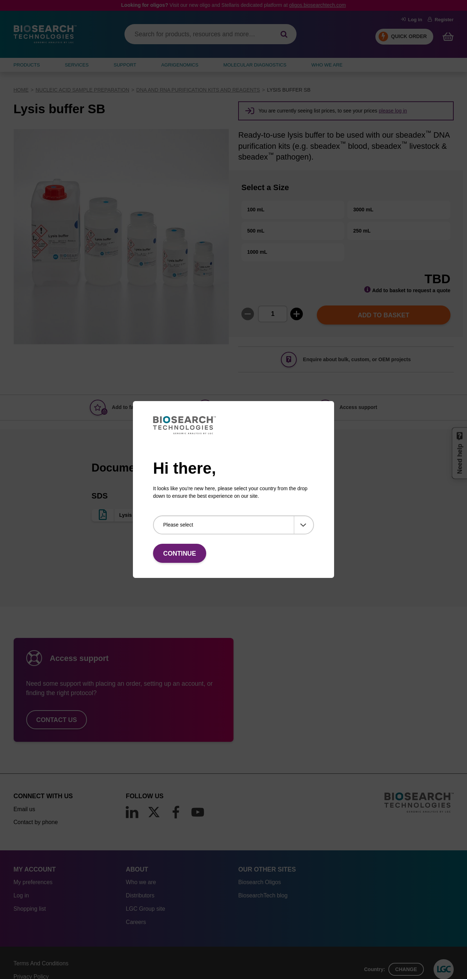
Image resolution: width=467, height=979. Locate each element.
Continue (179, 553)
